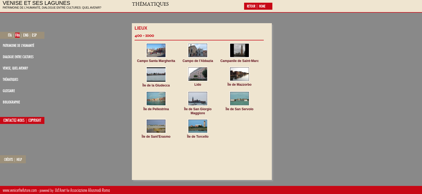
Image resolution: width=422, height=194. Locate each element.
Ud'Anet (60, 190)
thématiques (10, 79)
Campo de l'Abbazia (197, 61)
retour (251, 6)
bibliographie (11, 102)
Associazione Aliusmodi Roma (90, 190)
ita (10, 35)
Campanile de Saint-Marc (239, 61)
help (19, 159)
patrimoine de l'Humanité (18, 45)
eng (25, 35)
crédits (8, 159)
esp (34, 35)
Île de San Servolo (239, 109)
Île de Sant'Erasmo (156, 136)
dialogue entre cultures (18, 56)
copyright (34, 120)
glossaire (9, 90)
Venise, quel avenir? (15, 68)
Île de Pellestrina (156, 109)
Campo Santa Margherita (156, 61)
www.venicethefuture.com (20, 190)
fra (17, 35)
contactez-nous (13, 120)
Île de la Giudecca (156, 85)
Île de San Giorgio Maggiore (198, 111)
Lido (197, 84)
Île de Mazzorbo (239, 84)
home (262, 6)
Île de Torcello (198, 136)
